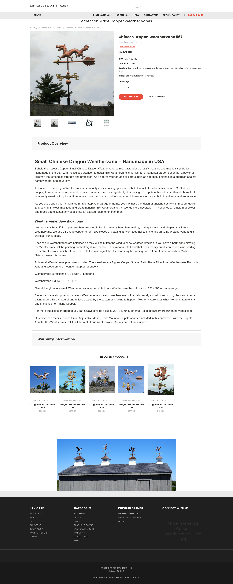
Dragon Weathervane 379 (131, 406)
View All (122, 521)
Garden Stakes (81, 536)
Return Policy (171, 15)
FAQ (136, 15)
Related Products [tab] (114, 357)
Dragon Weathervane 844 (43, 406)
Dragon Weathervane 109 (161, 406)
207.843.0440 (195, 15)
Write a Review (127, 46)
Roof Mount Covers (83, 525)
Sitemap (33, 536)
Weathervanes (81, 513)
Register (44, 533)
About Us (123, 15)
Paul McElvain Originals (129, 517)
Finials (77, 521)
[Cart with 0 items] (202, 6)
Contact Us (151, 15)
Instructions (102, 15)
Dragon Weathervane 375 (102, 406)
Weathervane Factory (128, 513)
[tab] (116, 143)
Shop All (78, 540)
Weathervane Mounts (84, 529)
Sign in (33, 533)
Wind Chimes (80, 533)
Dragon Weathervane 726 (72, 406)
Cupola (77, 517)
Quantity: (124, 81)
